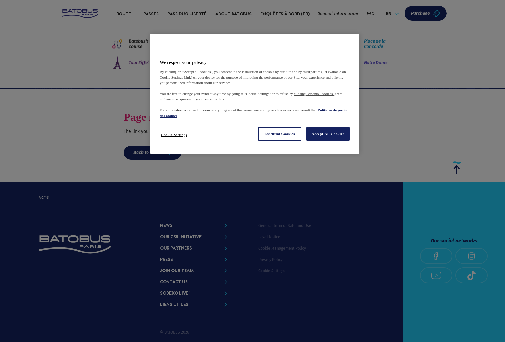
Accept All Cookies (328, 134)
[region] (254, 93)
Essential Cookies (279, 134)
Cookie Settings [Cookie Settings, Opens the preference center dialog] (174, 135)
